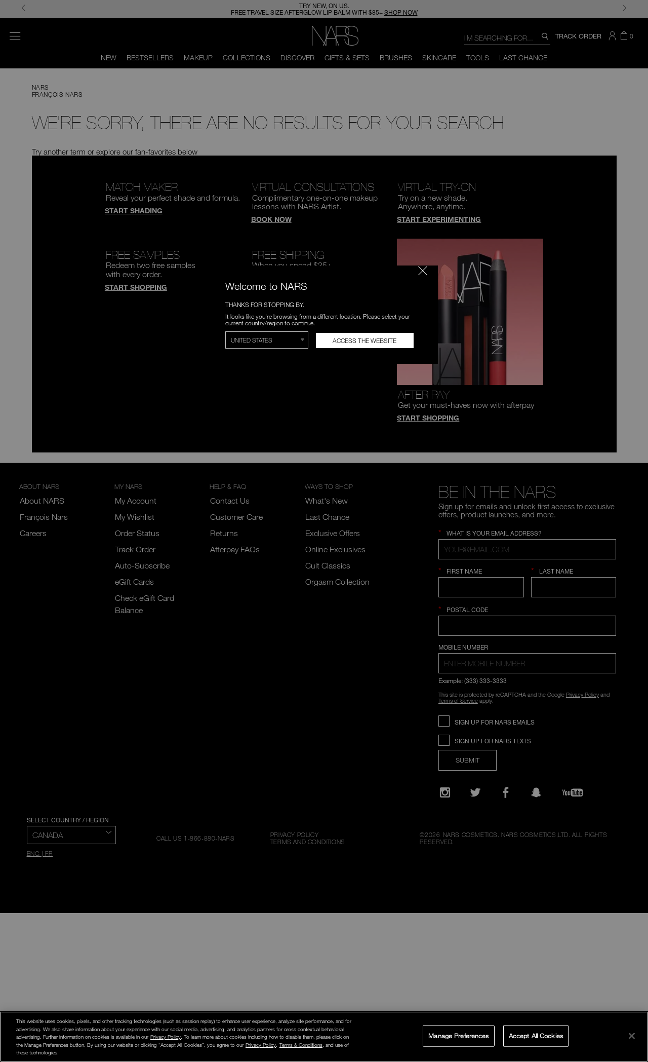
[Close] (632, 1036)
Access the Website (364, 340)
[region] (324, 1036)
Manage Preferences (458, 1036)
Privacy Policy (165, 1037)
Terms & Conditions (300, 1045)
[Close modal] (423, 271)
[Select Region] (266, 340)
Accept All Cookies (536, 1036)
